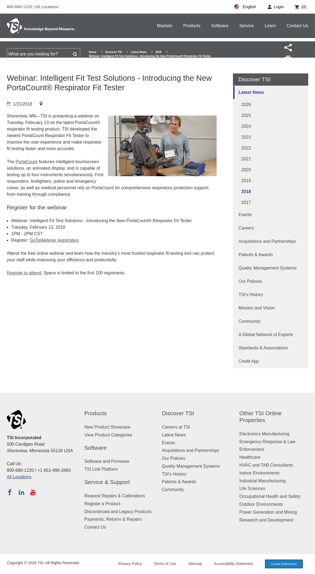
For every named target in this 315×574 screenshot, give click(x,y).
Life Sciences (252, 488)
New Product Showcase (107, 427)
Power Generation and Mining (268, 512)
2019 (246, 180)
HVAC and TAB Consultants (266, 465)
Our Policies (250, 281)
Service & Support (107, 482)
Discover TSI (113, 52)
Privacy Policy (128, 563)
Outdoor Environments (261, 504)
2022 (246, 148)
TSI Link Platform (101, 469)
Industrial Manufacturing (262, 481)
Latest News (138, 52)
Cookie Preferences (283, 564)
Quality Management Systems (268, 268)
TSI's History (251, 294)
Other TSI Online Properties (260, 416)
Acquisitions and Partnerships (267, 241)
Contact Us (297, 25)
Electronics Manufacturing (264, 434)
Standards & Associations (263, 348)
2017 (246, 202)
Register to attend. (24, 273)
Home (92, 52)
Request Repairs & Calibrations (114, 496)
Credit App (249, 361)
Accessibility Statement (231, 563)
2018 (158, 52)
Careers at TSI (176, 427)
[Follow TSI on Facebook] (10, 492)
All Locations (46, 6)
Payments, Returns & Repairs (113, 519)
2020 (246, 169)
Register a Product (102, 503)
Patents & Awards (256, 254)
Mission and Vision (257, 308)
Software (219, 25)
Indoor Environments (259, 473)
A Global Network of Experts (266, 334)
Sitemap (193, 563)
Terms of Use (163, 563)
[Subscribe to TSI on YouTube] (32, 492)
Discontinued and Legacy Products (117, 511)
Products (191, 25)
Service (246, 25)
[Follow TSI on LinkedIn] (21, 492)
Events (245, 214)
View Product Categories (108, 435)
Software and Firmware (106, 461)
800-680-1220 (20, 6)
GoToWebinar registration (54, 240)
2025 (246, 115)
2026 (246, 104)
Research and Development (266, 520)
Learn (270, 25)
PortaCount (26, 161)
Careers (246, 228)
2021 (246, 159)
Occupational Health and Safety (270, 496)
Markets (164, 25)
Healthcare (249, 457)
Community (250, 321)
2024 (246, 126)
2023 (246, 137)
